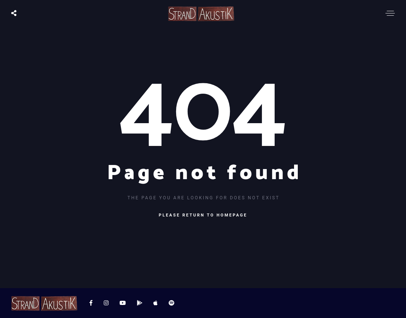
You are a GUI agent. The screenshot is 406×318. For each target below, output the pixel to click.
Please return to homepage (203, 215)
